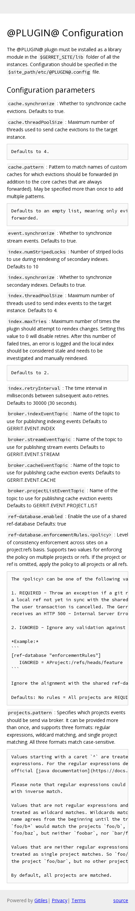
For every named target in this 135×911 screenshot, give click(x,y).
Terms (78, 900)
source (120, 900)
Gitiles (41, 900)
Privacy (59, 900)
